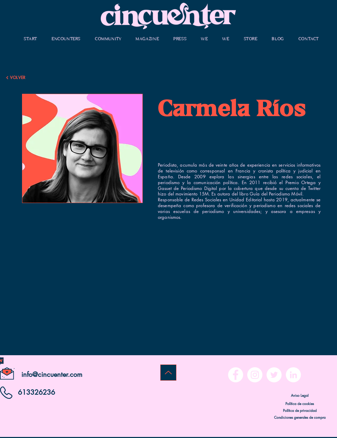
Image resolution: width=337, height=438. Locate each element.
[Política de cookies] (300, 403)
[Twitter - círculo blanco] (274, 374)
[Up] (168, 372)
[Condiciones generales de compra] (300, 417)
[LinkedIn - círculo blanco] (293, 374)
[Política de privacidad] (300, 410)
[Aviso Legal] (300, 395)
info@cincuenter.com (51, 374)
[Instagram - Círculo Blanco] (254, 374)
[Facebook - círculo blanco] (235, 374)
